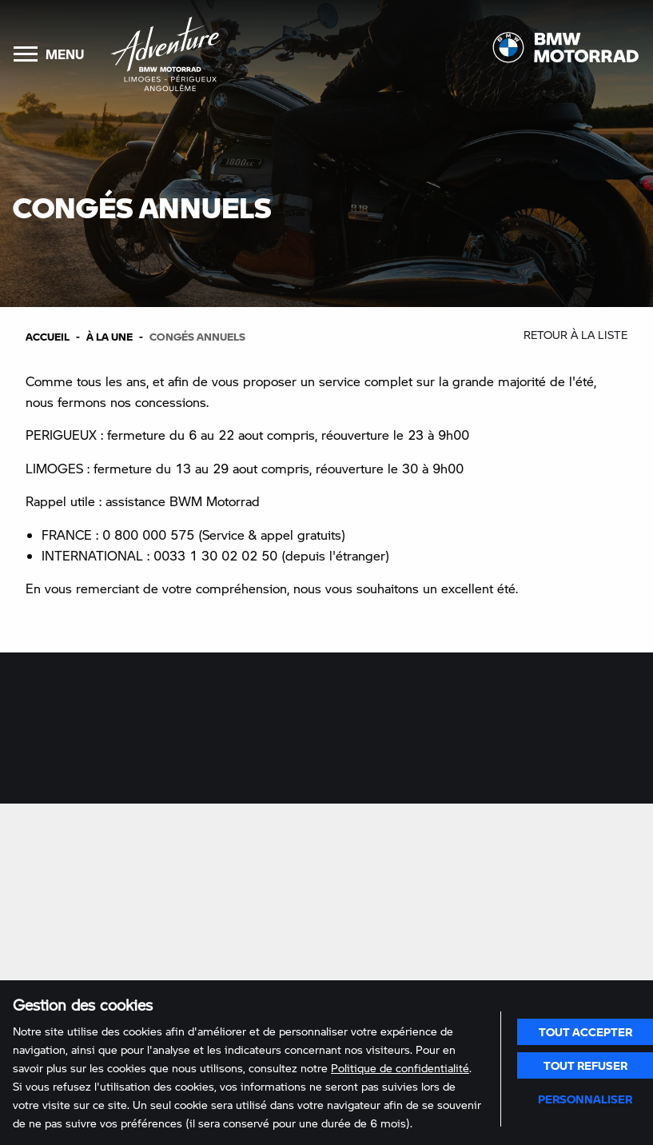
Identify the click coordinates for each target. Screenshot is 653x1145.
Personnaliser (585, 1098)
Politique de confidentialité (400, 1068)
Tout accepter (585, 1031)
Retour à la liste (575, 334)
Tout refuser (585, 1065)
